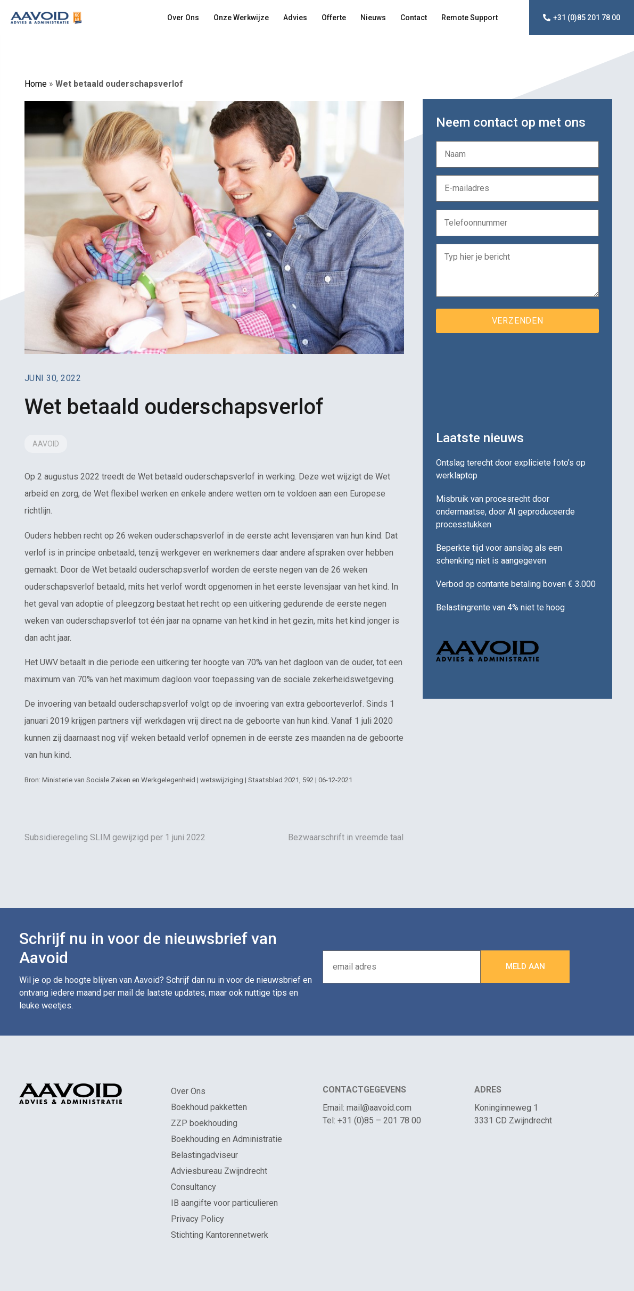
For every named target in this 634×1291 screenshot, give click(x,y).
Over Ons (183, 17)
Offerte (334, 17)
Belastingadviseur (204, 1155)
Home (35, 84)
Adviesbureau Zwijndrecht (219, 1171)
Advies (295, 17)
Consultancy (193, 1187)
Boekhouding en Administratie (226, 1139)
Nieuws (373, 17)
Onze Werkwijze (241, 17)
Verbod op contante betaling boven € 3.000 (516, 584)
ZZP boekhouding (204, 1123)
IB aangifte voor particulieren (224, 1203)
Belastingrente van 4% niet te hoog (500, 607)
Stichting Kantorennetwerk (219, 1235)
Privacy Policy (197, 1219)
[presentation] (517, 378)
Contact (413, 17)
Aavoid (45, 444)
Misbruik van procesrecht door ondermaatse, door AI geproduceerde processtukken (505, 511)
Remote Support (469, 17)
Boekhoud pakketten (209, 1107)
